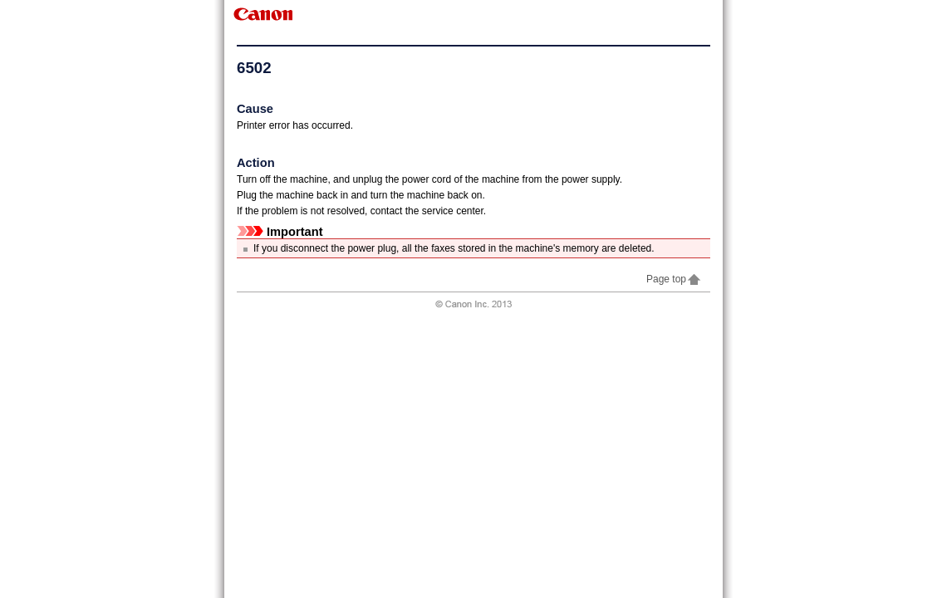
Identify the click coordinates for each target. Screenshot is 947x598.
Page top (674, 279)
